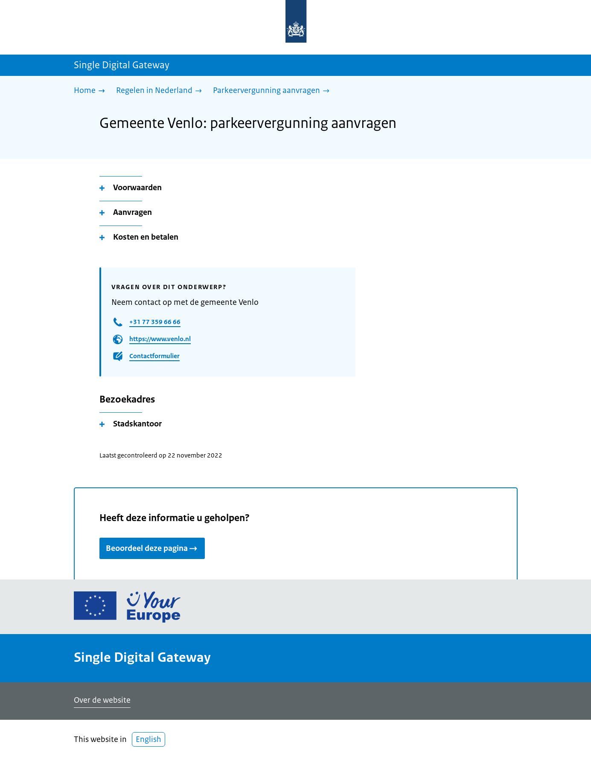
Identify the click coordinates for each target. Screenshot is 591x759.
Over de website (102, 700)
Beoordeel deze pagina (152, 548)
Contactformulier (154, 356)
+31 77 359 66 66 (155, 322)
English (148, 739)
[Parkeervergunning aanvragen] (273, 91)
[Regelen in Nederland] (161, 91)
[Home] (91, 91)
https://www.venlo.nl (160, 339)
